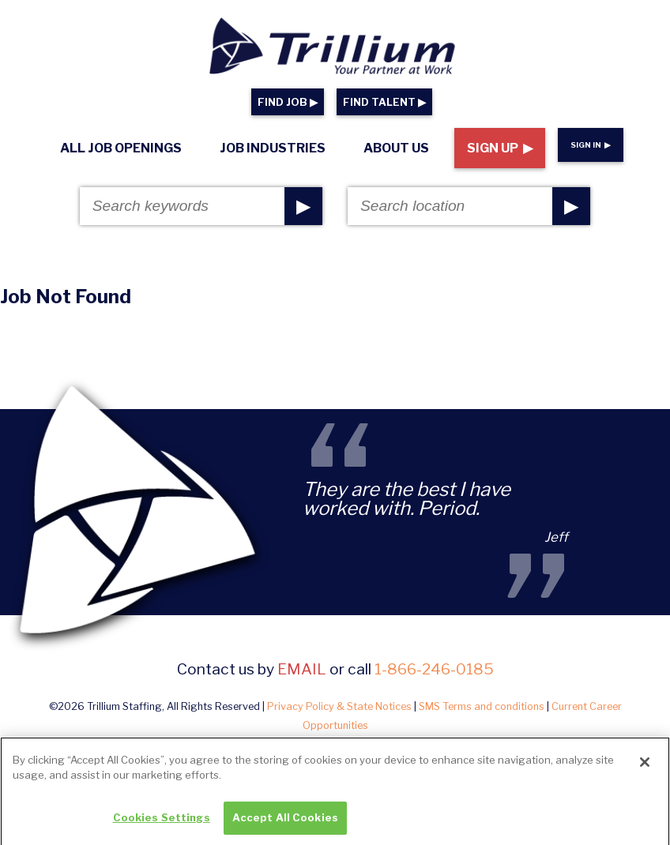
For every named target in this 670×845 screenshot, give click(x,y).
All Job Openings (121, 148)
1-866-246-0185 (434, 668)
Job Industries (273, 148)
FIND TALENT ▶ (384, 102)
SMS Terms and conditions (481, 706)
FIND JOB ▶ (288, 102)
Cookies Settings (161, 823)
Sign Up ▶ (500, 148)
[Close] (644, 768)
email (301, 668)
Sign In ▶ (590, 145)
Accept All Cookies (285, 823)
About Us (396, 148)
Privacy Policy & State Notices (339, 706)
